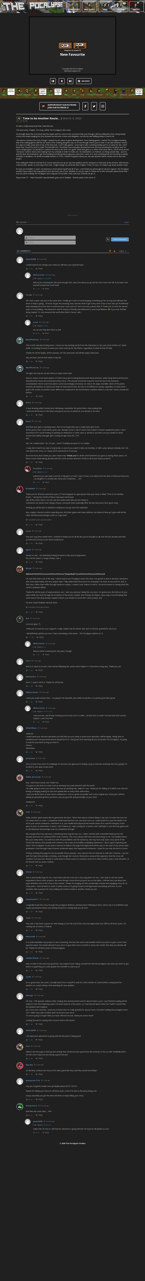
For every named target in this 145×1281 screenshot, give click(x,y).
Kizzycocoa (47, 1125)
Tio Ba (45, 326)
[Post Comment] (120, 239)
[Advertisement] (72, 197)
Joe (44, 647)
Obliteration (47, 711)
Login (126, 222)
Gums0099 (47, 278)
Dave (45, 472)
